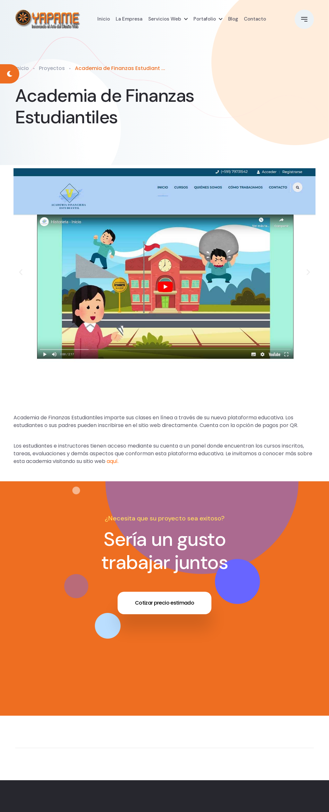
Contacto (255, 19)
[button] (21, 272)
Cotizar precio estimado (164, 603)
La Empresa (129, 19)
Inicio (103, 19)
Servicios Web (164, 19)
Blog (233, 19)
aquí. (113, 461)
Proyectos (52, 68)
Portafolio (204, 19)
